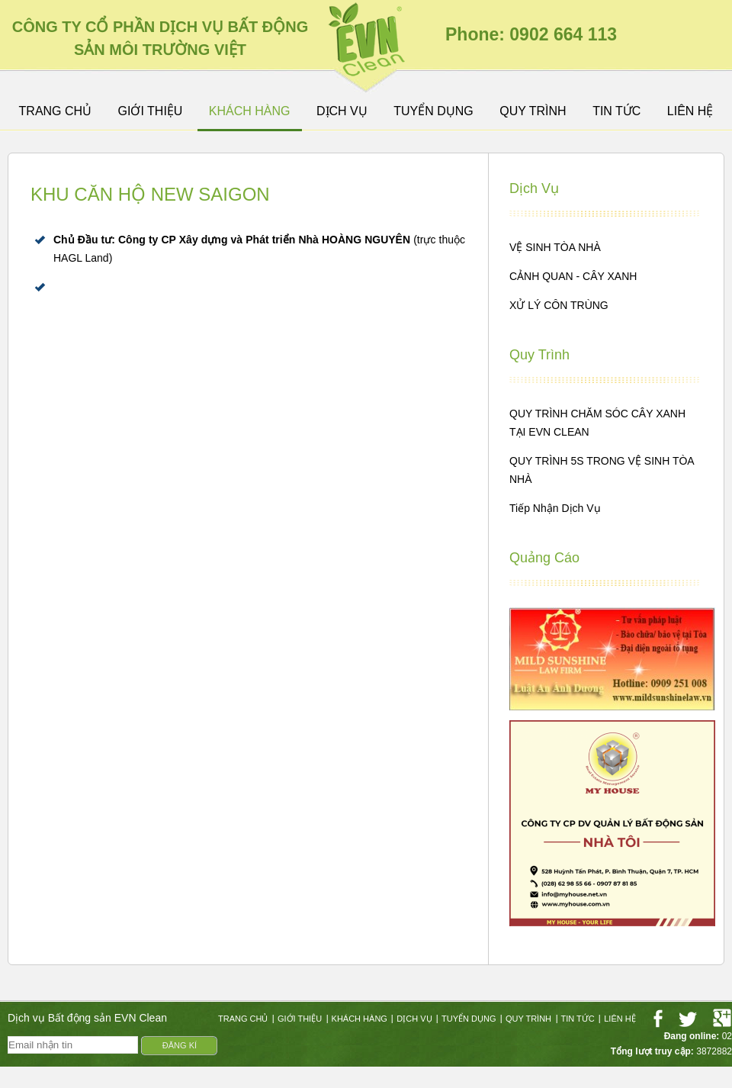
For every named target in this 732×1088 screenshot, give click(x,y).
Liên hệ (690, 111)
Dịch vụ (342, 111)
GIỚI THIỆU (150, 111)
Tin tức (616, 111)
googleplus (722, 1018)
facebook (657, 1018)
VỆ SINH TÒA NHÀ (555, 247)
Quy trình (532, 111)
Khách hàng (250, 111)
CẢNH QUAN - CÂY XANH (573, 276)
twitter (687, 1018)
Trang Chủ (55, 111)
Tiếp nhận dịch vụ (555, 508)
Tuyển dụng (433, 111)
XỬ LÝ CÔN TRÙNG (558, 305)
